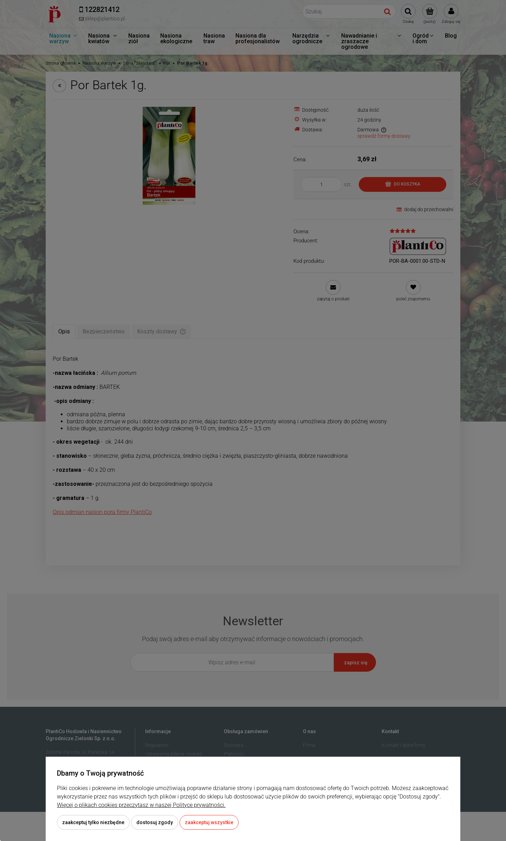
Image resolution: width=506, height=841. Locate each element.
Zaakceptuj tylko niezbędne (93, 822)
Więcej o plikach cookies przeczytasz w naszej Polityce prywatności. (141, 805)
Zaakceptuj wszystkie (209, 822)
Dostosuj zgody (154, 822)
